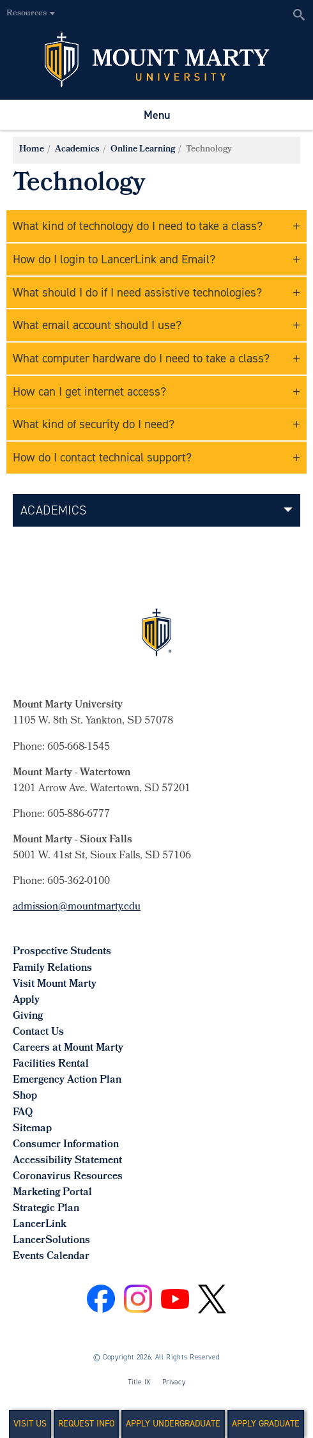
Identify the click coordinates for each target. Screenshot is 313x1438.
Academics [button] (53, 510)
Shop (25, 1096)
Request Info (86, 1424)
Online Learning (143, 150)
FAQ (23, 1113)
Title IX (139, 1382)
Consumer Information (66, 1145)
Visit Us (30, 1424)
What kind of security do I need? (93, 424)
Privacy (174, 1382)
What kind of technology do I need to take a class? (138, 226)
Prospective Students (62, 952)
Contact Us (38, 1032)
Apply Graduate (266, 1424)
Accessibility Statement (67, 1161)
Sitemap (32, 1129)
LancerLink (39, 1224)
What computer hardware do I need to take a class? (141, 358)
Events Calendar (51, 1256)
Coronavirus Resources (68, 1177)
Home (31, 150)
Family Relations (52, 968)
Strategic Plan (46, 1209)
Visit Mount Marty (54, 984)
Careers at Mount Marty (68, 1048)
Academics (77, 150)
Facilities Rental (51, 1064)
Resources (26, 13)
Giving (28, 1016)
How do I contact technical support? (102, 457)
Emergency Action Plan (67, 1080)
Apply (26, 1000)
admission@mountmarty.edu (77, 907)
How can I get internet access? (89, 391)
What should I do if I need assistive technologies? (137, 292)
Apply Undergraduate (173, 1424)
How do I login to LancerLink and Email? (114, 259)
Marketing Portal (52, 1193)
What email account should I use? (97, 325)
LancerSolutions (51, 1240)
